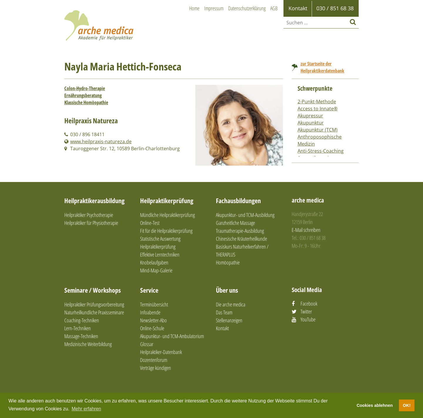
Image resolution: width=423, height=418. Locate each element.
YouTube (308, 319)
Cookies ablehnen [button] (375, 405)
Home (194, 8)
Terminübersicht (154, 304)
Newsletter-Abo (153, 320)
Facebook (309, 303)
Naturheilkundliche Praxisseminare (94, 312)
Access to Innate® (318, 108)
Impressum (214, 8)
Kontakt (222, 328)
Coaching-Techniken (81, 320)
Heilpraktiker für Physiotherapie (91, 222)
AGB (274, 8)
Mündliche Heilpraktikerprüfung (167, 214)
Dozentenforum (153, 359)
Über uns (227, 290)
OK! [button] (406, 405)
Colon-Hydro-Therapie (84, 88)
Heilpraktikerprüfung (166, 200)
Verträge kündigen (155, 367)
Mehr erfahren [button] (86, 408)
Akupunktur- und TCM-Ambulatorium (172, 336)
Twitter (306, 311)
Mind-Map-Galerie (156, 270)
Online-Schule (152, 328)
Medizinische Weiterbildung (88, 344)
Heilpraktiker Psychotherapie (88, 214)
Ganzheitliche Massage (235, 222)
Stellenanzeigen (229, 320)
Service (149, 290)
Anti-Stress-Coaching (321, 151)
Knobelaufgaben (154, 262)
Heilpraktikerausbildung (94, 200)
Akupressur (310, 115)
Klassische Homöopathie (86, 102)
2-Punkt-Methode (317, 101)
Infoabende (150, 312)
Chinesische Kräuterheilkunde (241, 238)
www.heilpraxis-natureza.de (101, 141)
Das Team (224, 312)
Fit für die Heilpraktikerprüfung (166, 230)
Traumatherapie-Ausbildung (240, 230)
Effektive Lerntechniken (159, 254)
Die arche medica (230, 304)
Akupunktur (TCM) (318, 130)
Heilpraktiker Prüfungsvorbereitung (94, 304)
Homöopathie (228, 262)
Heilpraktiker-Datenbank (161, 351)
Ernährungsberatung (83, 95)
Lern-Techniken (77, 328)
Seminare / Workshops (92, 290)
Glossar (146, 344)
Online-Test (150, 222)
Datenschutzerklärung (247, 8)
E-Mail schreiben (306, 229)
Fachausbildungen (238, 200)
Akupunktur (311, 122)
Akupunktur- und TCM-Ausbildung (245, 214)
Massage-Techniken (81, 336)
